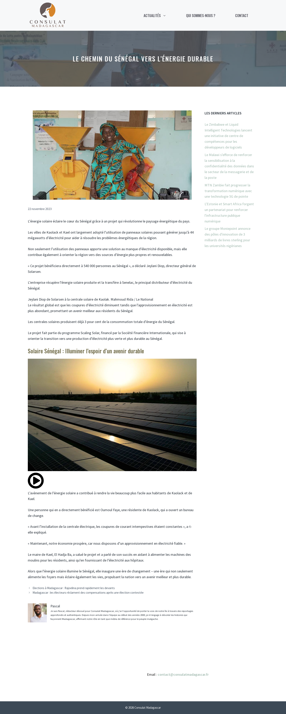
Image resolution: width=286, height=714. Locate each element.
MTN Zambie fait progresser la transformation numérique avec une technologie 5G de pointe (228, 191)
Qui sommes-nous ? (200, 15)
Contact (241, 15)
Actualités (160, 15)
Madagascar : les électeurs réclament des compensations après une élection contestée (88, 592)
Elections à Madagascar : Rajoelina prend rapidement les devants (74, 588)
